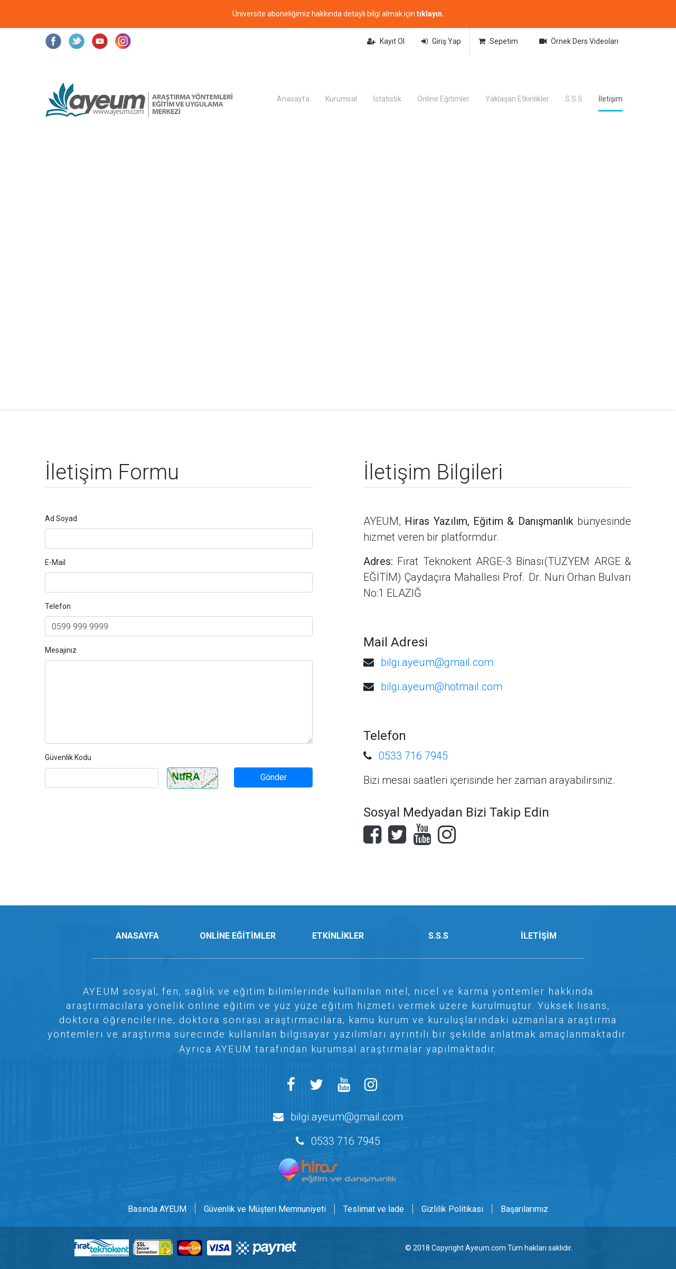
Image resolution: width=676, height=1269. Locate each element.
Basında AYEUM (157, 1209)
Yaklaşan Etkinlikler (517, 99)
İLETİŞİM (539, 936)
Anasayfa (293, 99)
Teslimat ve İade (373, 1209)
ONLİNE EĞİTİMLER (238, 936)
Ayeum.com (485, 1248)
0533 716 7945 (413, 755)
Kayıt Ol (386, 41)
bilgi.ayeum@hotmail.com (441, 686)
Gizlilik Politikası (452, 1209)
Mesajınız (61, 650)
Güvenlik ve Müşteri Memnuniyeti (265, 1209)
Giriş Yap (441, 41)
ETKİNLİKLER (338, 936)
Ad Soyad (61, 518)
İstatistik (387, 99)
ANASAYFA (137, 936)
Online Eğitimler (443, 99)
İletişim (610, 99)
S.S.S (574, 99)
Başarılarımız (524, 1209)
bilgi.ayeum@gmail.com (437, 662)
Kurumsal (341, 99)
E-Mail (55, 562)
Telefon (58, 606)
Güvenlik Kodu (68, 757)
